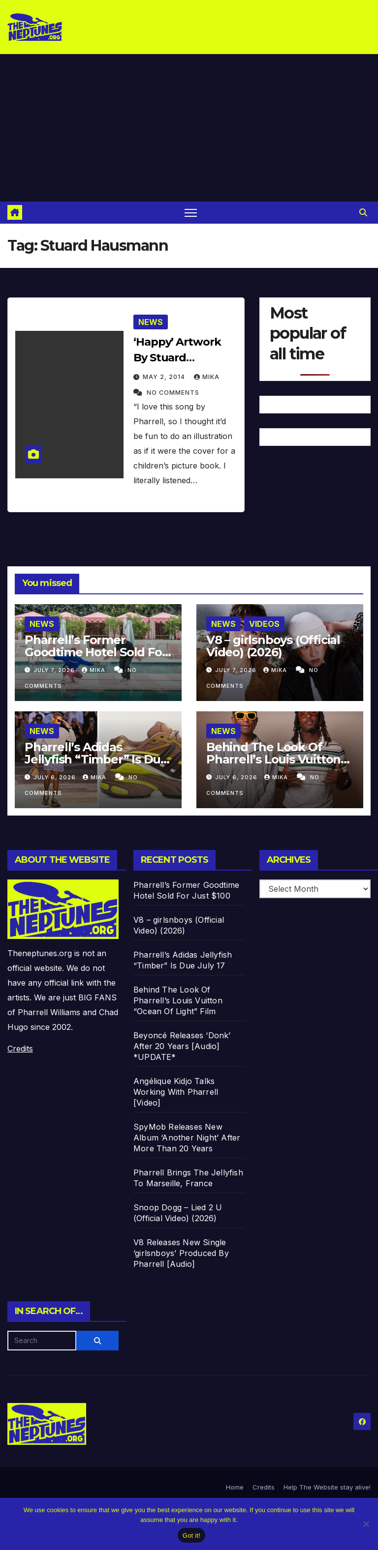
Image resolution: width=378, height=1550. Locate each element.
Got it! (191, 1535)
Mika (207, 376)
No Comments (173, 392)
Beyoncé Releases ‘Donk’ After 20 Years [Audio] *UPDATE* (182, 1046)
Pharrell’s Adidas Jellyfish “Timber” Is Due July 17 (96, 759)
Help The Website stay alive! (327, 1487)
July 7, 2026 (55, 670)
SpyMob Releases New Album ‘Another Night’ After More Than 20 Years (186, 1137)
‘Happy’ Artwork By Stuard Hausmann (177, 357)
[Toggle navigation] (191, 212)
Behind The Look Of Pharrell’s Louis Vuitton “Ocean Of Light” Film (273, 759)
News (150, 322)
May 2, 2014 (165, 376)
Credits (20, 1048)
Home (235, 1487)
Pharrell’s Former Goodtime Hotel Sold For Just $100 (95, 652)
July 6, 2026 (55, 777)
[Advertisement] (189, 128)
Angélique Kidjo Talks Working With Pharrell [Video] (175, 1092)
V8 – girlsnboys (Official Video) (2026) (273, 646)
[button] (363, 212)
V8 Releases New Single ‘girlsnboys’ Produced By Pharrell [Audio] (181, 1253)
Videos (264, 624)
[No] (366, 1524)
